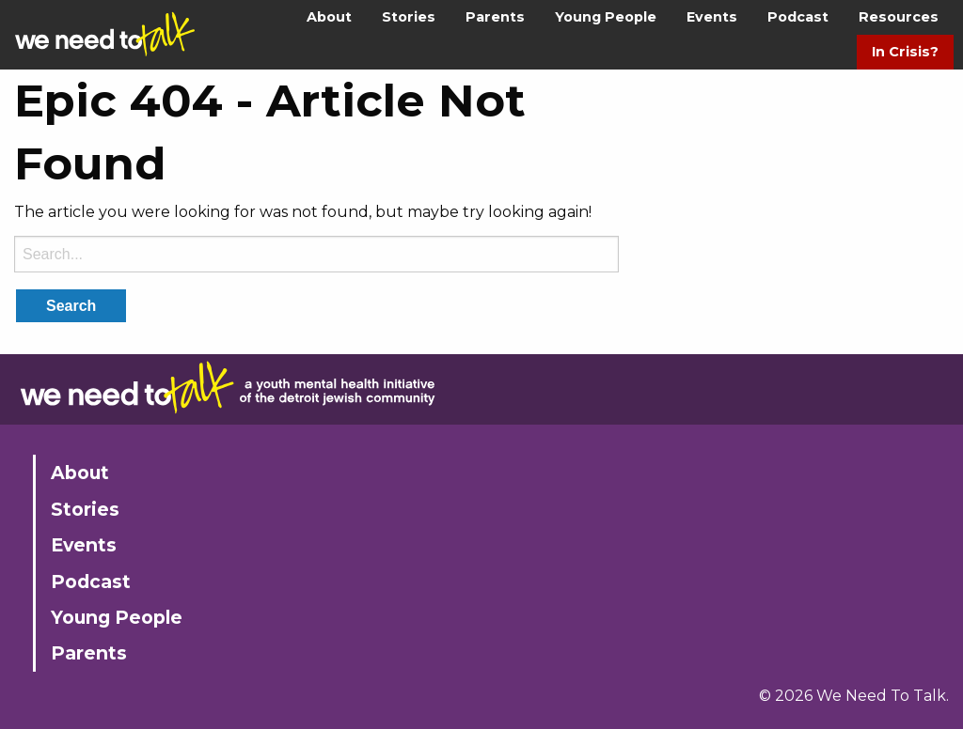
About (329, 16)
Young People (605, 16)
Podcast (798, 16)
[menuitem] (329, 17)
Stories (408, 16)
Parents (495, 16)
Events (712, 16)
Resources (899, 16)
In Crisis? (905, 51)
